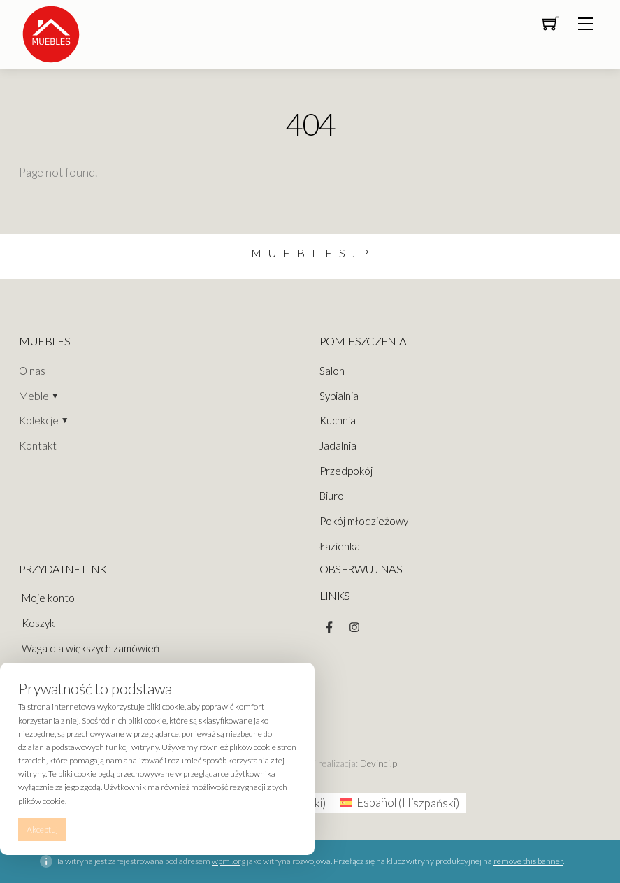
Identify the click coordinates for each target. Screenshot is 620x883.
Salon (332, 370)
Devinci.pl (379, 763)
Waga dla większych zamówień (90, 648)
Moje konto (48, 597)
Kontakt (38, 445)
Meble (34, 395)
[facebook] (329, 623)
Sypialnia (339, 395)
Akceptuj (42, 829)
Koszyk (38, 623)
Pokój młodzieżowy (363, 521)
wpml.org (228, 861)
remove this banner (528, 861)
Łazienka (339, 546)
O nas (32, 370)
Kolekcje (39, 420)
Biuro (331, 495)
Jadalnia (337, 445)
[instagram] (354, 623)
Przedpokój (346, 470)
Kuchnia (337, 420)
